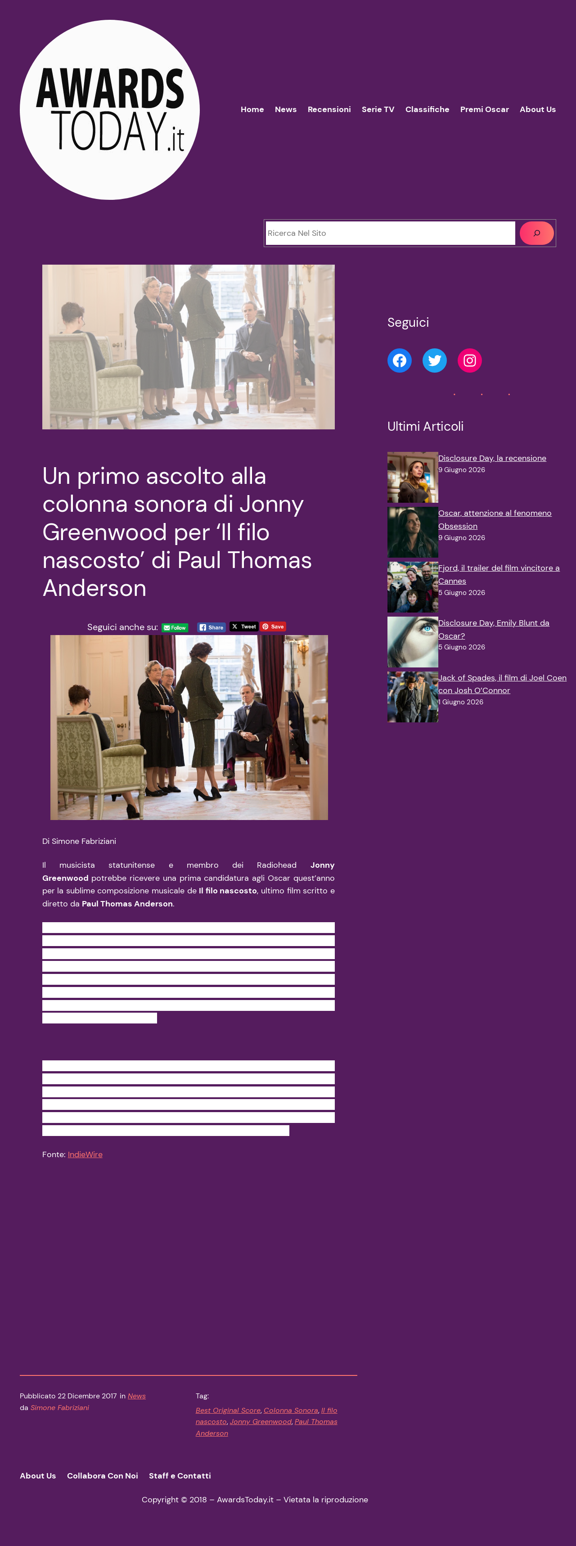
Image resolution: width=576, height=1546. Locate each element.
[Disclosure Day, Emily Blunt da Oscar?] (412, 644)
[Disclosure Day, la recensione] (412, 479)
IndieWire (85, 1160)
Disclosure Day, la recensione (492, 458)
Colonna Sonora (291, 1416)
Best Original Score (228, 1416)
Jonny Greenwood (261, 1427)
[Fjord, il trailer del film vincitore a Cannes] (412, 589)
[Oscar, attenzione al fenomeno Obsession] (412, 534)
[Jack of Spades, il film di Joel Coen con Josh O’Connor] (412, 699)
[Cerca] (537, 233)
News (137, 1402)
